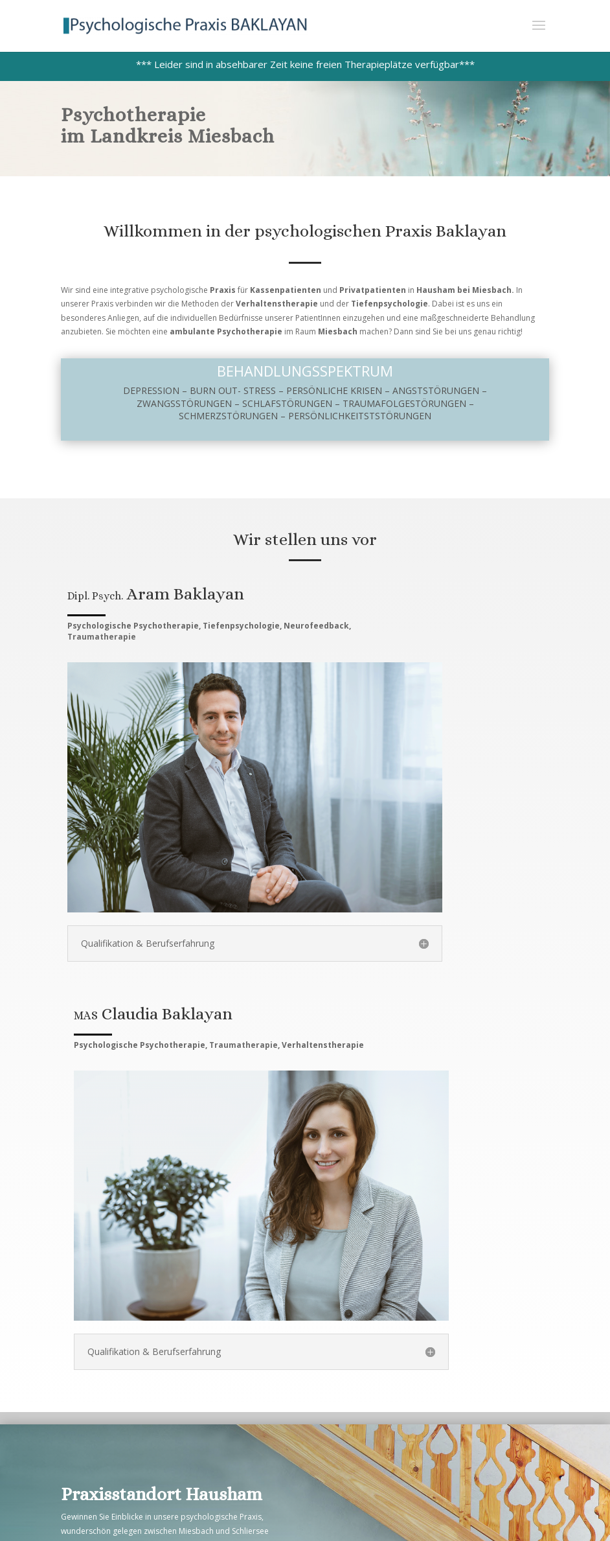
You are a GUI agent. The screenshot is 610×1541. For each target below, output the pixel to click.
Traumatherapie (101, 636)
